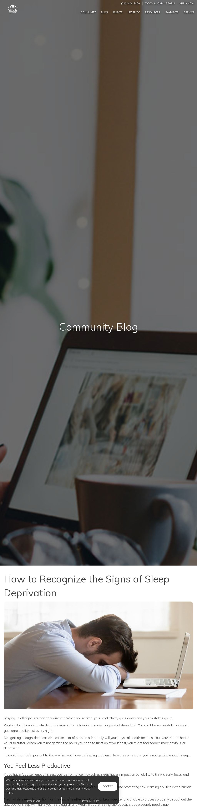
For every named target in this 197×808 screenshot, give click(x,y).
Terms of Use (33, 800)
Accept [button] (107, 786)
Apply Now (186, 3)
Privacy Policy (90, 800)
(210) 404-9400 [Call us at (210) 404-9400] (130, 3)
